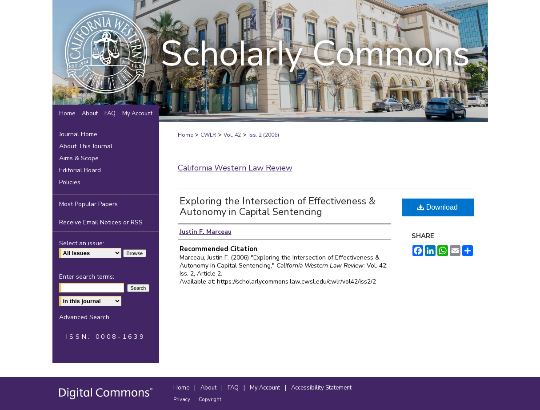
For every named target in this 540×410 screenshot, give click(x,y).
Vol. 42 (232, 134)
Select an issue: (81, 243)
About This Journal (85, 146)
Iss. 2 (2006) (263, 134)
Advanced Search (84, 317)
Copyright (210, 399)
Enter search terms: (86, 276)
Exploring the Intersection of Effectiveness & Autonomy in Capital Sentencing (278, 207)
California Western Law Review (235, 167)
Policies (69, 182)
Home (185, 134)
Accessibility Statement (321, 388)
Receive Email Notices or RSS (101, 222)
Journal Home (78, 134)
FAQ (234, 388)
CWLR (208, 134)
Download (437, 207)
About (209, 388)
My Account (265, 388)
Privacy (182, 399)
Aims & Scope (79, 158)
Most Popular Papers (88, 204)
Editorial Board (80, 170)
